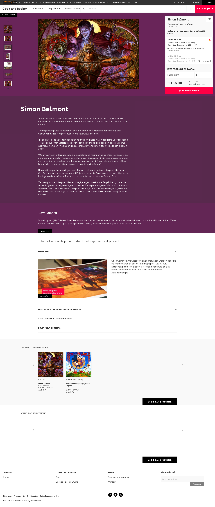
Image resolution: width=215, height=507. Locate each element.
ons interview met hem (86, 133)
